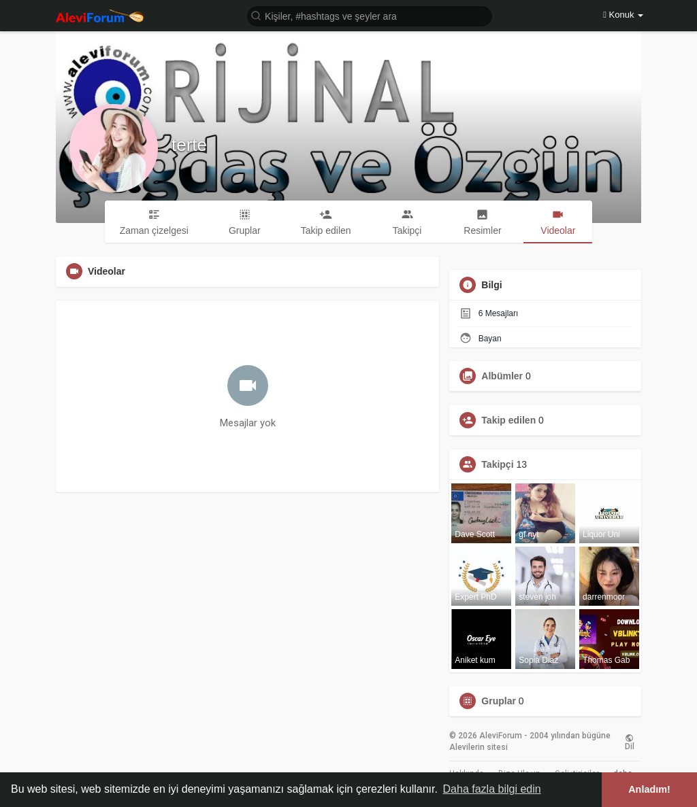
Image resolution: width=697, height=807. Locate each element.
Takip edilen (508, 420)
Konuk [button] (623, 15)
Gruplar (498, 701)
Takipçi (497, 464)
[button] (369, 15)
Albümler (502, 376)
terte (189, 145)
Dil (629, 742)
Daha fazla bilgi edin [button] (492, 789)
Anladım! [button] (649, 789)
